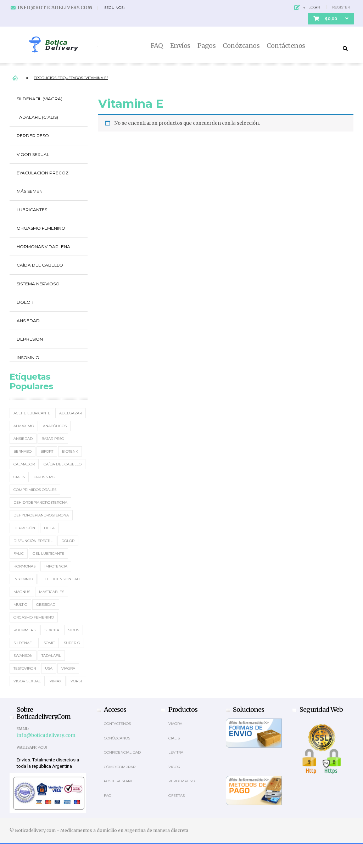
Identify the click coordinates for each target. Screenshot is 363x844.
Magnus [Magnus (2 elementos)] (21, 591)
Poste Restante (119, 781)
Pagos (206, 46)
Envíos (180, 46)
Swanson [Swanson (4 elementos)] (23, 655)
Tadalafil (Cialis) (37, 117)
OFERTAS (176, 795)
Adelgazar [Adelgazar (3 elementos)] (70, 413)
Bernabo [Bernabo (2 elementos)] (22, 451)
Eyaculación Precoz (42, 172)
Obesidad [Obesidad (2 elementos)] (45, 604)
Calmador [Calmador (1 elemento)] (24, 464)
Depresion (30, 339)
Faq (107, 795)
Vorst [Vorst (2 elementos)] (76, 681)
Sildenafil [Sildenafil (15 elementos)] (24, 643)
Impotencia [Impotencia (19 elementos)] (55, 566)
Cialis (174, 738)
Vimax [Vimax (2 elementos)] (56, 681)
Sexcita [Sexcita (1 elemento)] (51, 630)
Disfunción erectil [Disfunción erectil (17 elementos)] (32, 540)
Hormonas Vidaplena (43, 246)
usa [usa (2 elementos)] (48, 668)
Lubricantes (32, 209)
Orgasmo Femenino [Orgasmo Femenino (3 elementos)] (33, 617)
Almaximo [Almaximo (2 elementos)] (23, 426)
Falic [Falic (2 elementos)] (18, 553)
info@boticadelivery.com (54, 8)
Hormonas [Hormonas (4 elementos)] (24, 566)
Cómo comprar (119, 767)
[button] (330, 18)
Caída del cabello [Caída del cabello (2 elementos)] (63, 464)
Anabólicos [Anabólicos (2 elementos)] (55, 426)
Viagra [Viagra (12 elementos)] (68, 668)
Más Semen (30, 191)
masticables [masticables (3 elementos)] (51, 591)
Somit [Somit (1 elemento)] (49, 643)
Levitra (175, 752)
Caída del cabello (40, 265)
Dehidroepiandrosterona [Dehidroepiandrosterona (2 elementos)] (40, 502)
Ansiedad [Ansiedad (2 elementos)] (23, 438)
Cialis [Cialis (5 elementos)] (19, 477)
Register (341, 7)
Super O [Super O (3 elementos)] (72, 643)
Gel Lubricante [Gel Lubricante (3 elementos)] (48, 553)
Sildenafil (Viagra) (39, 98)
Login (314, 7)
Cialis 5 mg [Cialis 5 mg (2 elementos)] (44, 477)
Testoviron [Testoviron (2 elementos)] (24, 668)
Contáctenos (286, 46)
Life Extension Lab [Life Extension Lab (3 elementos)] (60, 579)
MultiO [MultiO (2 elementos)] (20, 604)
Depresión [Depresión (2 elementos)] (24, 528)
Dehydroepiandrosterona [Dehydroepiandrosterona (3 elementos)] (41, 515)
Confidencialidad (122, 752)
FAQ (157, 46)
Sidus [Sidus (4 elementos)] (73, 630)
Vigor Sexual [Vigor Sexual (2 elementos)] (27, 681)
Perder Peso (33, 135)
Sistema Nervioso (38, 283)
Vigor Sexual (33, 154)
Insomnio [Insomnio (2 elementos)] (23, 579)
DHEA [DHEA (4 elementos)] (49, 528)
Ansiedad (28, 320)
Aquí (42, 747)
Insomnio (28, 357)
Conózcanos (241, 46)
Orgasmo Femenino (41, 228)
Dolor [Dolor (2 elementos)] (67, 540)
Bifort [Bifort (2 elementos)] (46, 451)
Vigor (174, 767)
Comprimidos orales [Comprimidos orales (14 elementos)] (34, 489)
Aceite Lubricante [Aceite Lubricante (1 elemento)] (31, 413)
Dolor (25, 302)
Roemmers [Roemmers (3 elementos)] (24, 630)
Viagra (175, 723)
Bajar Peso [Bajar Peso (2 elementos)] (52, 438)
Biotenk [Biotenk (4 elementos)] (70, 451)
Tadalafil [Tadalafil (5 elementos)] (51, 655)
